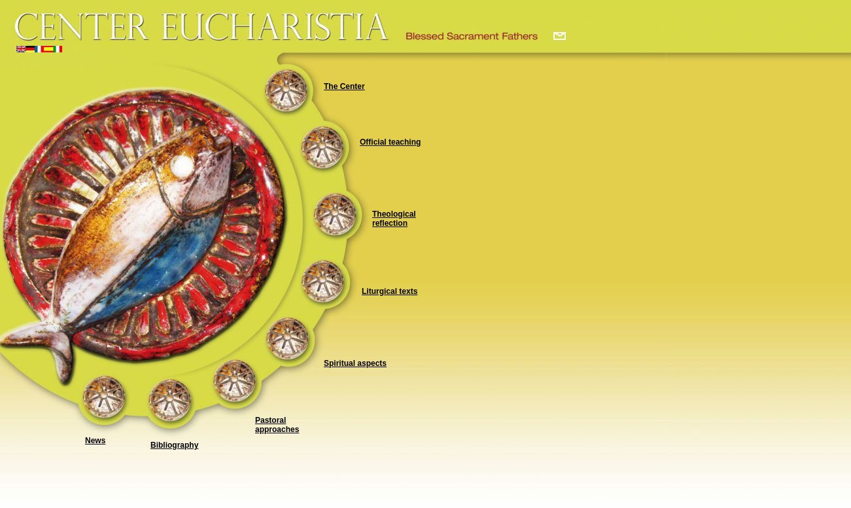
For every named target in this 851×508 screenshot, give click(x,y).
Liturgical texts (389, 291)
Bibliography (174, 445)
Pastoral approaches (277, 425)
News (95, 440)
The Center (344, 86)
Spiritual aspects (355, 363)
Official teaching (390, 142)
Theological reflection (394, 218)
